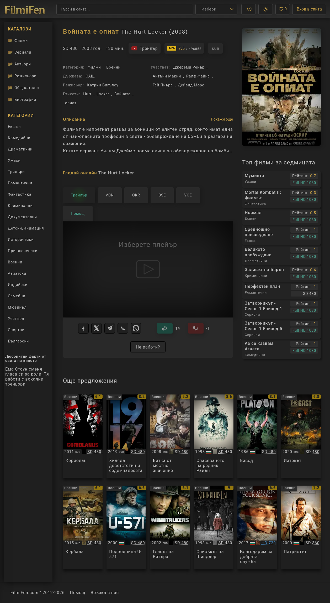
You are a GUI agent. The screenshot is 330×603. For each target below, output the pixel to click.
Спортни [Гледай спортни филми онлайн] (16, 330)
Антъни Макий (167, 76)
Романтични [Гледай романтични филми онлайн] (20, 183)
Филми (94, 67)
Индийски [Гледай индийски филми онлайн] (18, 285)
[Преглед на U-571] (126, 527)
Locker (103, 94)
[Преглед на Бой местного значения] (170, 436)
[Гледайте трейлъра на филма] (145, 48)
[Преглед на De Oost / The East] (301, 436)
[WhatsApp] (136, 328)
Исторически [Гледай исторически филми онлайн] (21, 239)
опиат (70, 103)
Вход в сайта (309, 9)
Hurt (87, 94)
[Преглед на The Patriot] (301, 527)
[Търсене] (124, 9)
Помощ (77, 592)
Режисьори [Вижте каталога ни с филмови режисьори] (22, 76)
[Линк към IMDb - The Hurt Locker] (184, 48)
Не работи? (148, 347)
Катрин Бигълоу (102, 85)
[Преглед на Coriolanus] (83, 436)
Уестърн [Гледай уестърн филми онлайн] (16, 318)
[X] (96, 328)
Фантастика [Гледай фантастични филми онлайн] (19, 194)
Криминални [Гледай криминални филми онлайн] (20, 206)
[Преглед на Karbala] (83, 527)
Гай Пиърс (163, 85)
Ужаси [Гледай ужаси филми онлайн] (14, 160)
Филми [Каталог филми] (18, 40)
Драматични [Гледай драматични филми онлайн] (20, 149)
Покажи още (222, 119)
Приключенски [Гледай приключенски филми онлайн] (23, 251)
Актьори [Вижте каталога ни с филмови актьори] (19, 64)
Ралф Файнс (198, 76)
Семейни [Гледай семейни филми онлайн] (16, 296)
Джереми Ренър (189, 67)
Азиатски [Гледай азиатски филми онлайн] (17, 273)
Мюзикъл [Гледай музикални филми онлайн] (17, 307)
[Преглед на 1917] (126, 436)
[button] (248, 9)
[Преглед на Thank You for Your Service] (257, 527)
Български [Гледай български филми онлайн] (18, 341)
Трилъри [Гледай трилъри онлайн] (16, 173)
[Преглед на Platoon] (257, 436)
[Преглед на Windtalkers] (170, 527)
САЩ (90, 76)
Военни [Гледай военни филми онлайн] (15, 262)
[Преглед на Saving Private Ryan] (213, 436)
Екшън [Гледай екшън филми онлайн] (14, 126)
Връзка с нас (105, 592)
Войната (122, 94)
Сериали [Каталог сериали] (19, 52)
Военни (113, 67)
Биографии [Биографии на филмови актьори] (22, 99)
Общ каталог (24, 87)
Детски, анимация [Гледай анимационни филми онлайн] (26, 228)
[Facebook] (83, 328)
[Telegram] (109, 328)
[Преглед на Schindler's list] (213, 527)
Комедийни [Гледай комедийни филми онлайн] (19, 138)
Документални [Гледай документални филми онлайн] (22, 217)
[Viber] (123, 328)
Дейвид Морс (191, 85)
